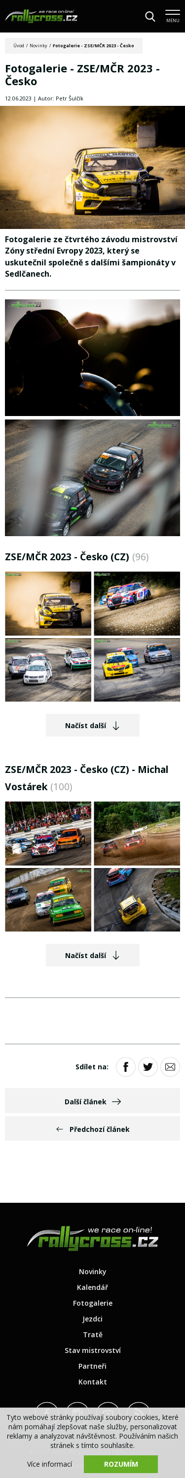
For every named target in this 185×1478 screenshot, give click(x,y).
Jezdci (92, 1318)
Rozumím (121, 1464)
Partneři (92, 1366)
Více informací (49, 1464)
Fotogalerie (92, 1303)
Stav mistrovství (93, 1350)
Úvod (18, 45)
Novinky (38, 45)
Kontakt (92, 1381)
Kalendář (92, 1287)
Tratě (93, 1334)
